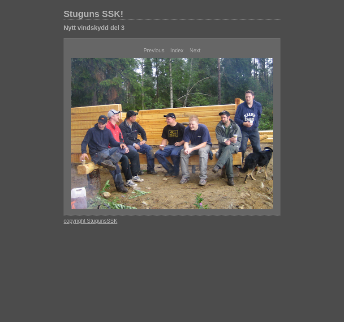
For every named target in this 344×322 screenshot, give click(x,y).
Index (176, 50)
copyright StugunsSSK (90, 221)
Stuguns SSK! (93, 14)
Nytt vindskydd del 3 (94, 27)
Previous (153, 50)
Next (195, 50)
